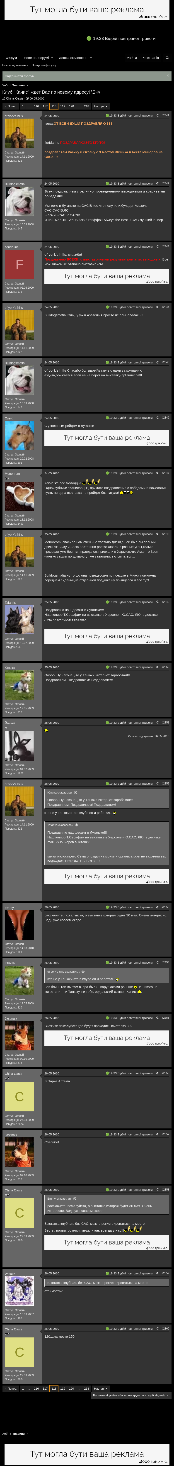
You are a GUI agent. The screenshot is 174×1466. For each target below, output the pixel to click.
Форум (11, 58)
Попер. (12, 106)
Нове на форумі (36, 58)
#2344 (165, 307)
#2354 (165, 962)
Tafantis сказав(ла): (60, 825)
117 (45, 106)
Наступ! (99, 106)
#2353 (165, 907)
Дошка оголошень (73, 58)
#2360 (165, 1328)
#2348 (165, 534)
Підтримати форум (19, 76)
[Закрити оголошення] (167, 76)
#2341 (165, 115)
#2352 (165, 783)
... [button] (29, 106)
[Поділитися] (157, 115)
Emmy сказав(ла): (59, 1198)
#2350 (165, 667)
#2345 (165, 362)
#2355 (165, 1017)
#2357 (165, 1134)
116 (36, 106)
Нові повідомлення (15, 65)
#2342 (165, 183)
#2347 (165, 473)
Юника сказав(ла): (59, 792)
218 (86, 106)
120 (71, 106)
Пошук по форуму (44, 65)
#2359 (165, 1273)
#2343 (165, 246)
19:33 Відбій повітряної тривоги (124, 38)
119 (62, 106)
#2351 (165, 722)
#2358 (165, 1189)
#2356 (165, 1073)
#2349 (165, 602)
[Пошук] (167, 58)
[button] (52, 58)
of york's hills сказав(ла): (63, 971)
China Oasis (14, 98)
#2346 (165, 417)
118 (53, 106)
